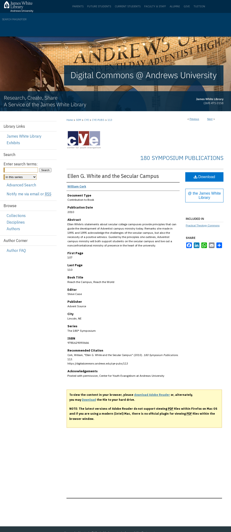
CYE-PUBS (98, 120)
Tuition (199, 6)
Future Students (99, 6)
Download (204, 177)
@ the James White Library (204, 195)
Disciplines (16, 222)
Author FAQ (16, 250)
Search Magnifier (14, 19)
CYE (86, 120)
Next (210, 119)
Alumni (175, 6)
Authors (13, 228)
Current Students (127, 6)
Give (187, 6)
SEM (78, 120)
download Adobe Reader (152, 395)
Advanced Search (21, 185)
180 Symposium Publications (181, 158)
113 (109, 120)
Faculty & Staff (155, 6)
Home (69, 120)
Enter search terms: (20, 164)
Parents (77, 6)
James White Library (24, 136)
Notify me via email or (29, 194)
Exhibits (13, 142)
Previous (194, 119)
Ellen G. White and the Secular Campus (113, 175)
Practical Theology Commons (202, 225)
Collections (16, 215)
